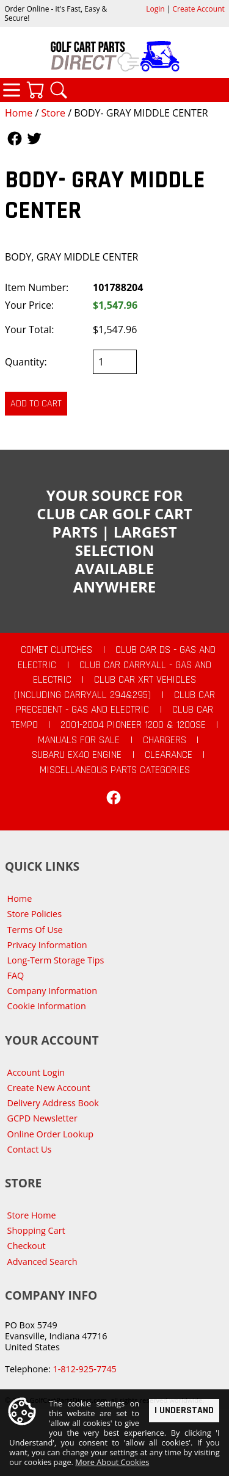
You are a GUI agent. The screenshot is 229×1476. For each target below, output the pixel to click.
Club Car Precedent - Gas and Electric (115, 702)
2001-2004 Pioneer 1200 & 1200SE (133, 725)
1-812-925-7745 (84, 1369)
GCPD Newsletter (42, 1118)
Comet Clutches (56, 650)
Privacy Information (47, 945)
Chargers (164, 740)
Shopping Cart (36, 1230)
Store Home (31, 1215)
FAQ (15, 975)
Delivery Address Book (53, 1103)
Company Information (52, 990)
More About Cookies (112, 1461)
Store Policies (34, 914)
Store (53, 113)
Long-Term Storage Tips (55, 960)
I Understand (184, 1409)
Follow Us (14, 138)
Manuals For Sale (79, 740)
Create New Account (48, 1087)
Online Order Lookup (50, 1134)
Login (155, 9)
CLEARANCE (168, 754)
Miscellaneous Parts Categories (115, 770)
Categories (11, 89)
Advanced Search (42, 1261)
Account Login (36, 1072)
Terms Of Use (35, 929)
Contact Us (29, 1149)
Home (18, 113)
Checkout (26, 1245)
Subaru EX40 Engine (77, 754)
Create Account (199, 9)
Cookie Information (46, 1006)
